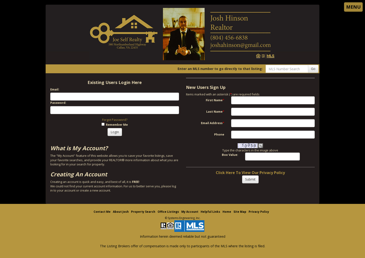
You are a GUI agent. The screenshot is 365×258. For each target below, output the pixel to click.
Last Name (215, 111)
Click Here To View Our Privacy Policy (250, 172)
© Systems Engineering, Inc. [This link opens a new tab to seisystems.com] (182, 218)
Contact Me (102, 212)
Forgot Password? (114, 120)
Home (227, 212)
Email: (54, 89)
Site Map (239, 212)
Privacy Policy (259, 212)
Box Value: (230, 155)
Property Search (143, 212)
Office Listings (168, 212)
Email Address (212, 123)
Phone (219, 134)
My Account (189, 212)
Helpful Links (210, 212)
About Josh (121, 212)
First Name (215, 100)
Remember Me (114, 124)
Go (313, 68)
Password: (58, 103)
